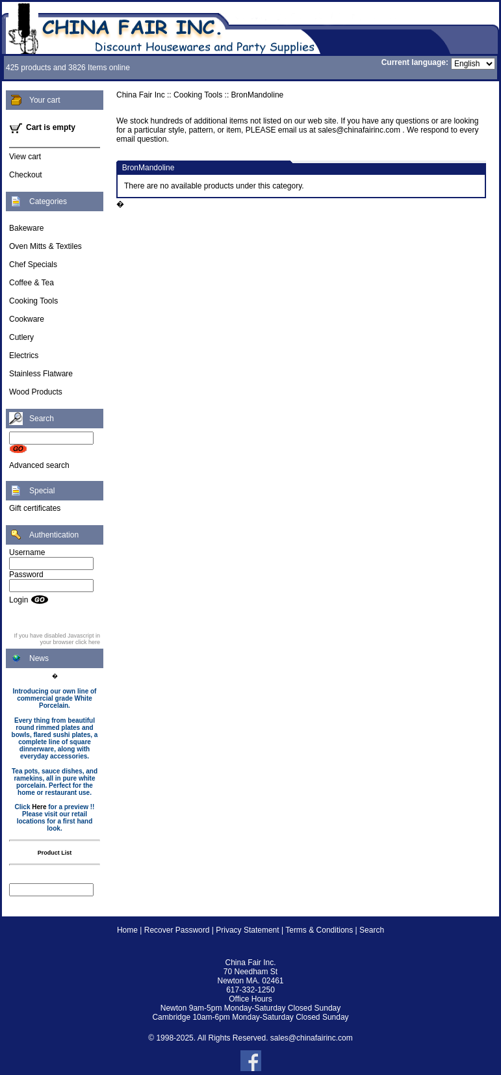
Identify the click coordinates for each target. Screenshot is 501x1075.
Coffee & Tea (31, 282)
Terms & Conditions (319, 930)
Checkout (25, 174)
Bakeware (26, 228)
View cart (25, 156)
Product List (55, 852)
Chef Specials (33, 264)
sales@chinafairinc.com (311, 1038)
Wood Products (35, 391)
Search (371, 930)
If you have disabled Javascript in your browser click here (57, 638)
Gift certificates (34, 508)
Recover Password (177, 930)
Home (127, 930)
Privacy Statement (247, 930)
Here (39, 806)
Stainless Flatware (41, 373)
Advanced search (39, 465)
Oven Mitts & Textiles (45, 246)
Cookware (26, 319)
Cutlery (21, 337)
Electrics (23, 355)
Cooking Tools (33, 300)
